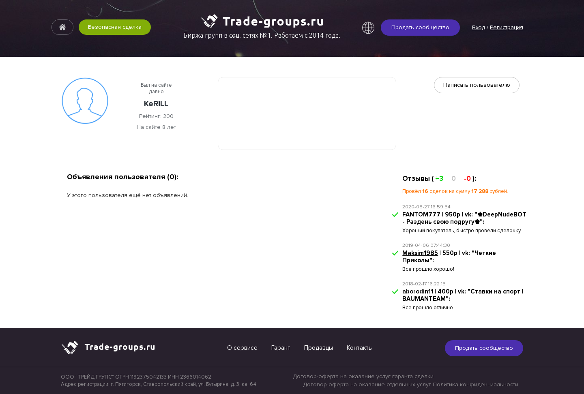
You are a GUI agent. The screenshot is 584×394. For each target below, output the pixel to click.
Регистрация (506, 27)
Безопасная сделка (115, 27)
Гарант (280, 347)
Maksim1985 (420, 253)
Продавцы (318, 347)
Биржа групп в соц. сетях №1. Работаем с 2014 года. (261, 35)
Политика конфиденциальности (475, 384)
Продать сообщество (420, 27)
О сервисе (242, 347)
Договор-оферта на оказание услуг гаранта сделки (363, 376)
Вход (478, 27)
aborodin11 (417, 291)
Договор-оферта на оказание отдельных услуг (367, 384)
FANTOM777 (421, 214)
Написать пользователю (476, 84)
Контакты (360, 347)
